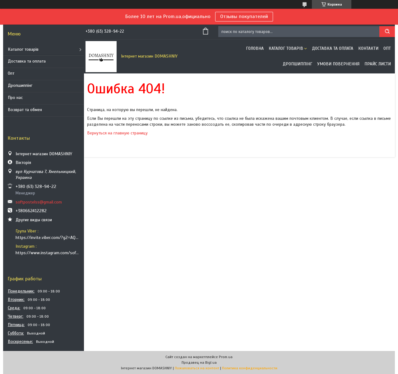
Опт (11, 73)
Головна (255, 48)
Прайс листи (377, 64)
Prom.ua (226, 357)
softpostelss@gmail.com (39, 202)
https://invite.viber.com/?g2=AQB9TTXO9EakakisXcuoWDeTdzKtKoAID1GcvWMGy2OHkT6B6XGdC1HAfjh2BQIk (47, 237)
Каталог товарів (23, 49)
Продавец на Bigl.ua (199, 362)
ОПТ (387, 48)
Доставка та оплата (27, 61)
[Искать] (387, 31)
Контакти (368, 48)
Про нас (15, 97)
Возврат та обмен (25, 109)
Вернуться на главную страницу (117, 133)
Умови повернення (338, 64)
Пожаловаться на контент (197, 368)
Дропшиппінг (20, 85)
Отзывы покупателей (244, 16)
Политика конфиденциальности (249, 368)
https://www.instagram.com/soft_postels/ (47, 252)
